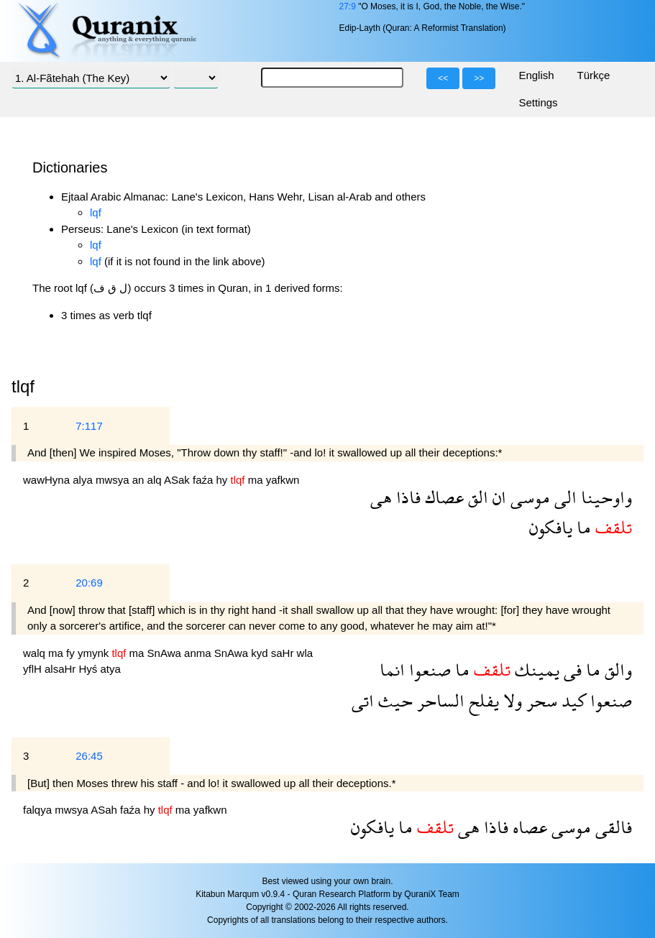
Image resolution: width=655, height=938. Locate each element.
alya (84, 480)
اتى (363, 700)
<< (443, 78)
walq (35, 653)
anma (199, 653)
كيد (571, 700)
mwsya (114, 480)
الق (476, 497)
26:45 (89, 756)
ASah (105, 810)
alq (155, 480)
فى (570, 669)
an (139, 480)
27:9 (347, 6)
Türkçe (593, 75)
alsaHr (62, 669)
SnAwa (165, 653)
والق (616, 669)
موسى (528, 497)
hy (223, 480)
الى (563, 497)
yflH (34, 669)
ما (581, 527)
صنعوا (428, 669)
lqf (95, 212)
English (536, 75)
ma (257, 480)
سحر (539, 700)
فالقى (611, 826)
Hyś (90, 669)
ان (497, 497)
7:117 (89, 426)
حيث (393, 700)
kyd (261, 653)
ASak (178, 480)
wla (305, 653)
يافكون (550, 527)
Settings (537, 102)
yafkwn (283, 480)
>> (479, 78)
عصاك (442, 497)
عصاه (527, 826)
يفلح (481, 700)
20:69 (89, 582)
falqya (39, 810)
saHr (284, 653)
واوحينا (604, 497)
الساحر (438, 700)
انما (392, 669)
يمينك (534, 669)
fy (72, 653)
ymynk (95, 653)
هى (381, 497)
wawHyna (48, 480)
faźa (204, 480)
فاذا (406, 497)
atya (111, 669)
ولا (510, 700)
